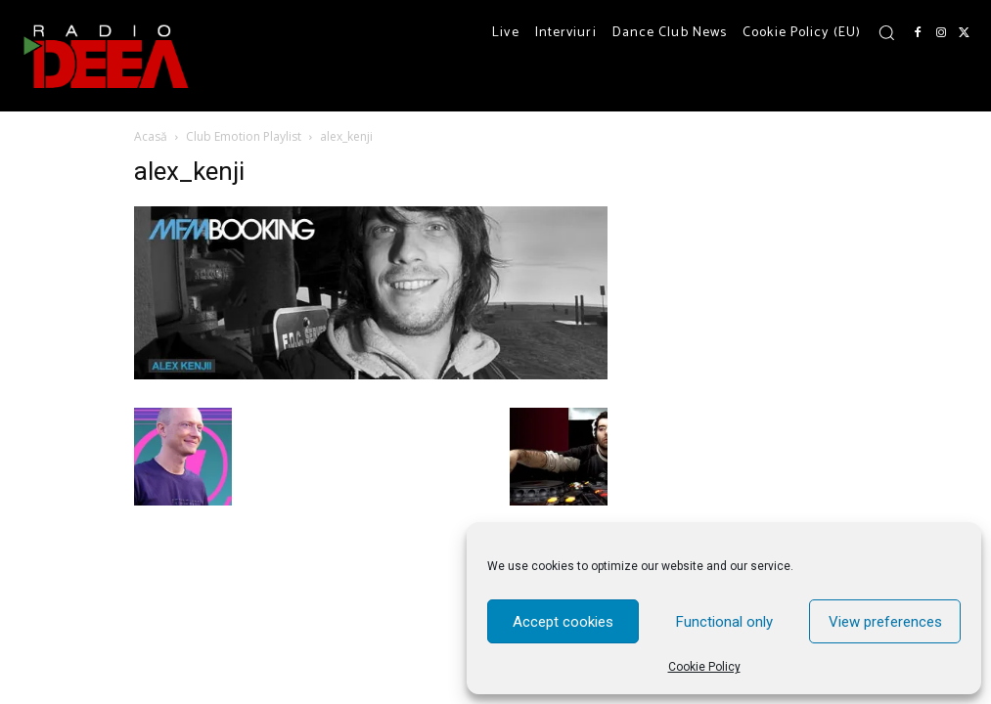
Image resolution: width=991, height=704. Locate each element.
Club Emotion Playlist (243, 136)
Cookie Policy (704, 667)
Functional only (724, 622)
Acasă (150, 136)
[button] (886, 32)
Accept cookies (563, 622)
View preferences (885, 622)
